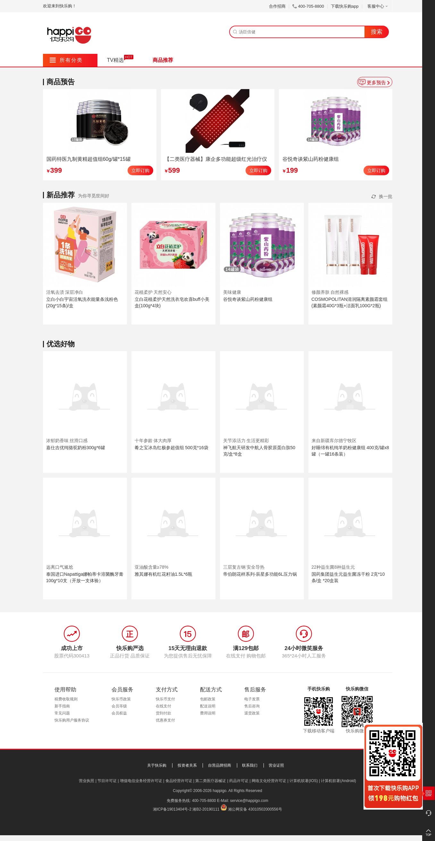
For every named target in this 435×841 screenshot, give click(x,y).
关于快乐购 (156, 765)
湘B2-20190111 (205, 809)
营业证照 (276, 765)
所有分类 (66, 60)
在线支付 (163, 706)
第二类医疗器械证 (210, 781)
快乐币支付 (165, 699)
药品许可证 (238, 781)
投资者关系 (187, 765)
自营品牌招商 (219, 765)
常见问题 (62, 713)
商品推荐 (163, 60)
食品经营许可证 (178, 781)
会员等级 (119, 706)
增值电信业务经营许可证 (141, 781)
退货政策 (252, 713)
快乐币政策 (121, 699)
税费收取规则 (66, 699)
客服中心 (378, 6)
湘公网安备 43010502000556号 (255, 809)
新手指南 (62, 706)
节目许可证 (107, 781)
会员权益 (119, 713)
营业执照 (86, 781)
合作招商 (277, 6)
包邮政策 (207, 699)
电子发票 (252, 699)
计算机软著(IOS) (303, 781)
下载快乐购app (345, 6)
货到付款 (163, 713)
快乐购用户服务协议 (71, 720)
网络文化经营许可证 (269, 781)
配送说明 (207, 706)
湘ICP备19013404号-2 (172, 809)
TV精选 (115, 60)
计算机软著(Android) (338, 781)
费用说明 (207, 713)
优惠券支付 (165, 720)
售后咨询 (252, 706)
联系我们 (249, 765)
